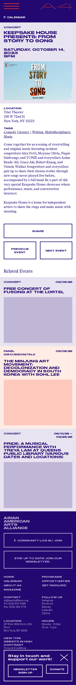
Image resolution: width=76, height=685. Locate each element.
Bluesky (46, 607)
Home (9, 577)
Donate (57, 669)
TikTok (46, 613)
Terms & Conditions (15, 648)
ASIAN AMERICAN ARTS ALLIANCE (17, 523)
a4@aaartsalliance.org (16, 600)
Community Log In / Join (38, 540)
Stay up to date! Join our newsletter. (38, 560)
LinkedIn (47, 610)
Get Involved (54, 585)
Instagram (47, 600)
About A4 (13, 585)
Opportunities (56, 581)
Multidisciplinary (57, 132)
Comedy (10, 132)
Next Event (56, 251)
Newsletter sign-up (25, 671)
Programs (52, 577)
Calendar (16, 17)
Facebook (47, 603)
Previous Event (20, 251)
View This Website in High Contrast (18, 641)
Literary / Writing (30, 132)
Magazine (12, 590)
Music (8, 136)
